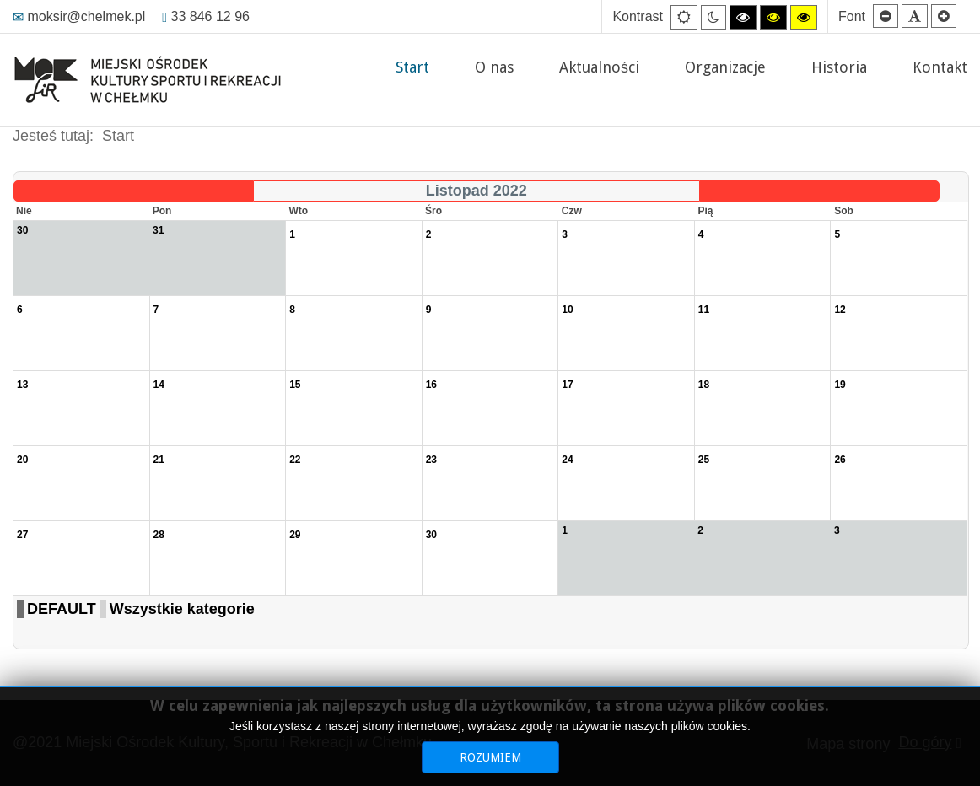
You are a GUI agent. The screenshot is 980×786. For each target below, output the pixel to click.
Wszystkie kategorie (182, 608)
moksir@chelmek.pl (79, 16)
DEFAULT (61, 608)
